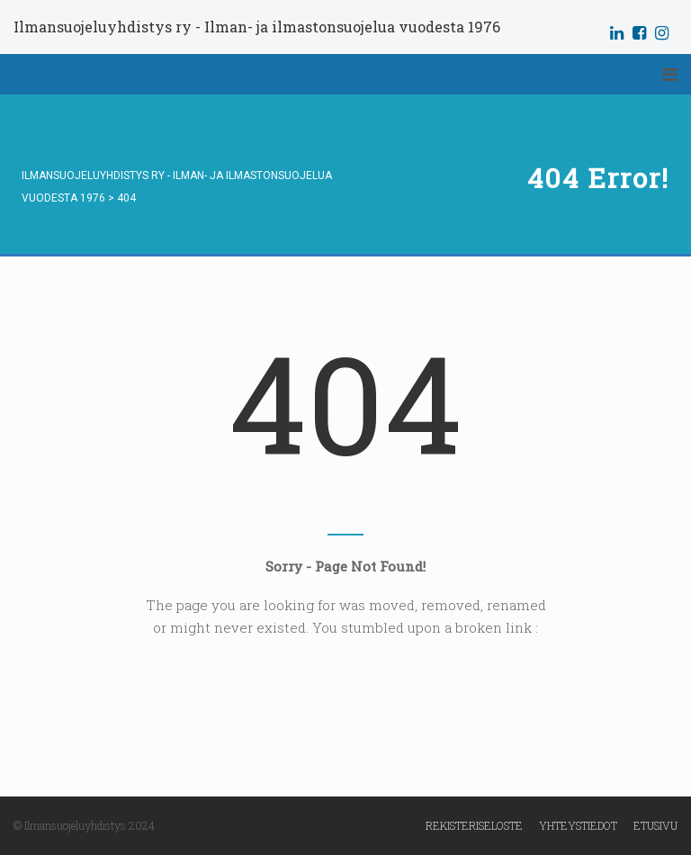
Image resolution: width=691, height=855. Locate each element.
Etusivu (655, 825)
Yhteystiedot (578, 825)
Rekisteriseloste (474, 825)
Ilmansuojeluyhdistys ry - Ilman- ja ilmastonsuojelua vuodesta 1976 (256, 26)
